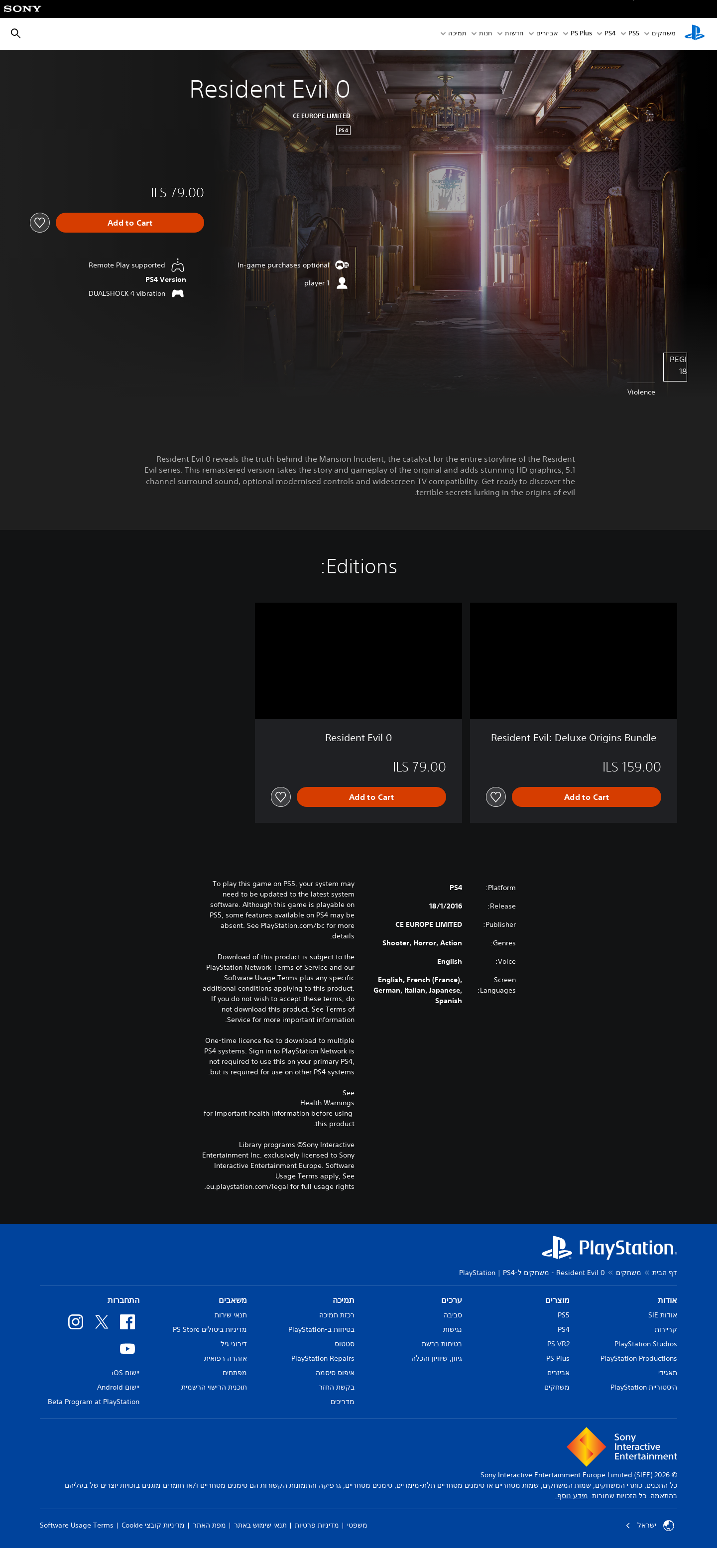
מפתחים (235, 1372)
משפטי (357, 1525)
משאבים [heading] (233, 1300)
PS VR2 (558, 1343)
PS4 (610, 34)
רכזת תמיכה (337, 1314)
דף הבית (664, 1272)
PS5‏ (633, 34)
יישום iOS (125, 1372)
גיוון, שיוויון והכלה (436, 1358)
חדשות (514, 34)
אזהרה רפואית (225, 1358)
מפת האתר (209, 1525)
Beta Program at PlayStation (93, 1401)
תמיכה (457, 34)
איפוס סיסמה (335, 1372)
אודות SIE (662, 1314)
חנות (485, 34)
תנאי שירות (231, 1314)
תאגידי (667, 1372)
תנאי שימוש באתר (260, 1525)
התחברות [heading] (123, 1300)
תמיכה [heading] (344, 1300)
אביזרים (547, 34)
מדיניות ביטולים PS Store (210, 1329)
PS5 (564, 1314)
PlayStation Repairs (323, 1358)
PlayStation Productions (638, 1358)
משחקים (664, 34)
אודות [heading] (667, 1300)
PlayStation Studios (645, 1343)
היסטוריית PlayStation (643, 1387)
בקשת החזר (337, 1387)
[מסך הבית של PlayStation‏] (694, 33)
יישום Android (118, 1387)
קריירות (666, 1329)
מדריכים (343, 1401)
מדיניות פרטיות (317, 1525)
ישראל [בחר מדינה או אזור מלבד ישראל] (649, 1525)
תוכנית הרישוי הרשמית (214, 1387)
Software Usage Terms (77, 1525)
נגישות (452, 1329)
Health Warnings (327, 1102)
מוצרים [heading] (557, 1300)
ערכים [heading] (451, 1300)
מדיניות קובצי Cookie (153, 1525)
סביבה (453, 1314)
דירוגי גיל (234, 1343)
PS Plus (581, 34)
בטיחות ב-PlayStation (321, 1329)
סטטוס (345, 1343)
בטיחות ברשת (442, 1343)
